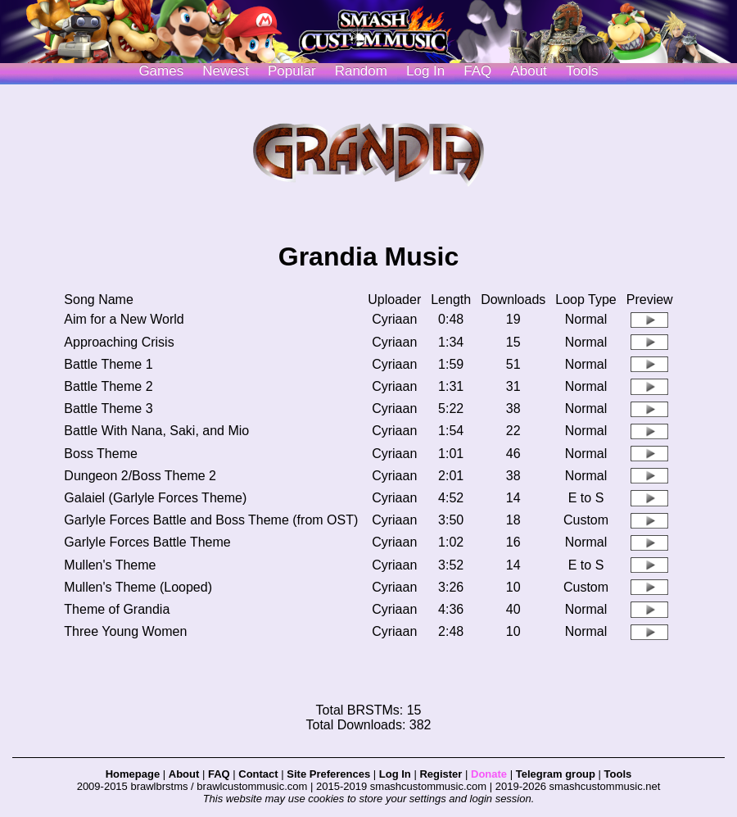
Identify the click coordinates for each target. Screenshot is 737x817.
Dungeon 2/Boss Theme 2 (140, 476)
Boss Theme (101, 454)
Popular (292, 71)
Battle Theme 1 (108, 364)
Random (361, 71)
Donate (489, 774)
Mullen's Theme (110, 565)
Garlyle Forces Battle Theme (147, 542)
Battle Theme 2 (108, 386)
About (528, 71)
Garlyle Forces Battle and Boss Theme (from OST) (211, 520)
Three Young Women (125, 631)
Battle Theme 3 (108, 408)
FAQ (477, 71)
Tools (582, 71)
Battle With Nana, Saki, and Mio (156, 431)
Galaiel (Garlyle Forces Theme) (155, 498)
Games (160, 71)
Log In (395, 774)
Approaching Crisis (119, 342)
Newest (225, 71)
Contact (258, 774)
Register (440, 774)
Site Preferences (328, 774)
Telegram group (555, 774)
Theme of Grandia (117, 609)
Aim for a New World (123, 319)
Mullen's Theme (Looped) (138, 587)
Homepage (133, 774)
